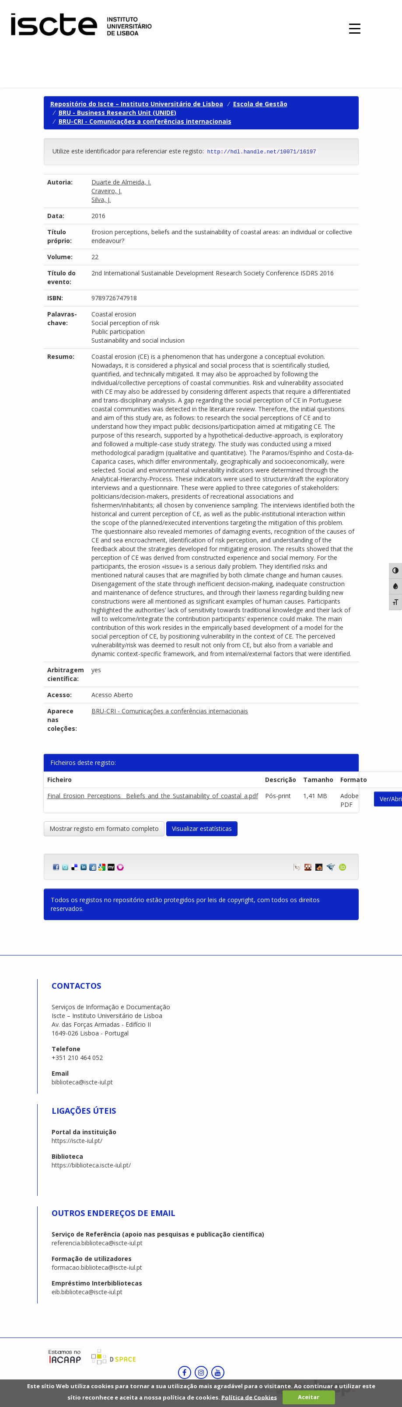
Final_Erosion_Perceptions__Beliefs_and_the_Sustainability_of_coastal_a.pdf (152, 796)
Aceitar (308, 1397)
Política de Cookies (249, 1397)
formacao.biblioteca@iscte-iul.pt (97, 1267)
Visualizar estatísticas (202, 828)
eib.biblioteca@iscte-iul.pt (87, 1292)
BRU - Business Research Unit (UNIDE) (117, 112)
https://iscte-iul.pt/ (77, 1140)
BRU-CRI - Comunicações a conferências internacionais (145, 121)
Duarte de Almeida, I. (121, 182)
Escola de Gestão (260, 104)
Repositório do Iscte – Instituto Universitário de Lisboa (136, 104)
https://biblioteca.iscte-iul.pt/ (91, 1165)
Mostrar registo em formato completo (104, 828)
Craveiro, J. (106, 191)
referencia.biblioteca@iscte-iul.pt (97, 1243)
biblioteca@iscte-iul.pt (82, 1082)
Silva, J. (101, 199)
